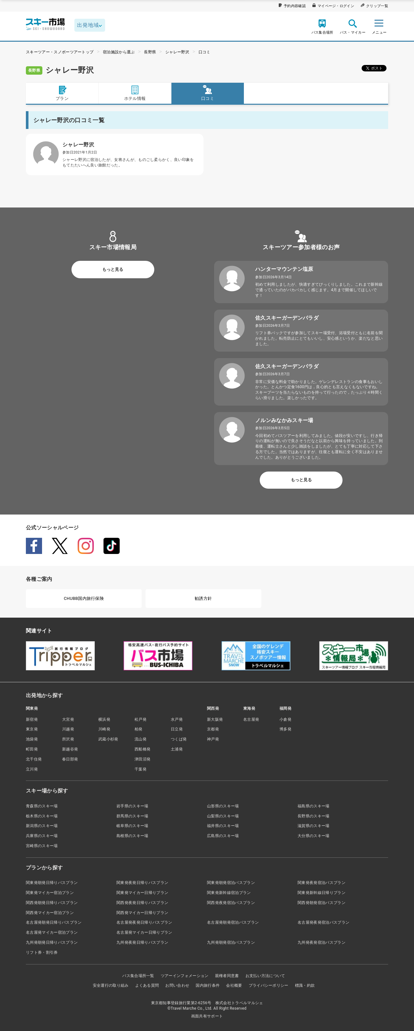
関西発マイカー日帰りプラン (142, 912)
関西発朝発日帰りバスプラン (52, 902)
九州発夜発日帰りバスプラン (142, 942)
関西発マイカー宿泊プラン (50, 912)
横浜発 (104, 719)
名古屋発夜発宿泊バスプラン (323, 922)
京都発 (213, 729)
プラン (62, 93)
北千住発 (34, 759)
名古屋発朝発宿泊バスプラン (233, 922)
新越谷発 (70, 749)
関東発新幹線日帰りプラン (321, 892)
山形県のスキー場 (223, 806)
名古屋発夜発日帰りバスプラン (144, 922)
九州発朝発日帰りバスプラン (52, 942)
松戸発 (141, 719)
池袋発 (32, 739)
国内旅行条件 (208, 985)
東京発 (32, 729)
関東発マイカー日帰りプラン (142, 892)
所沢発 (68, 739)
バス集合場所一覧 (138, 975)
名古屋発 (251, 719)
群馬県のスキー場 (132, 816)
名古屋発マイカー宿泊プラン (52, 932)
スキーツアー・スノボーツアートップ (59, 52)
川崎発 (104, 729)
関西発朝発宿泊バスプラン (321, 902)
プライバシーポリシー (269, 985)
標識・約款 (305, 985)
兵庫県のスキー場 (42, 836)
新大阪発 (215, 719)
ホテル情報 (135, 93)
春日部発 (70, 759)
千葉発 (141, 769)
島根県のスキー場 (132, 836)
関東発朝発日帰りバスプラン (52, 882)
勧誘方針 (203, 598)
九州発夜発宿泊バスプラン (321, 942)
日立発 (177, 729)
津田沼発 (142, 759)
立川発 (32, 769)
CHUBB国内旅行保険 (84, 598)
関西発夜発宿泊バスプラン (231, 902)
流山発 (141, 739)
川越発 (68, 729)
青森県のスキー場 (42, 806)
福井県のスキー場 (223, 826)
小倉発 (285, 719)
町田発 (32, 749)
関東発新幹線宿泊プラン (229, 892)
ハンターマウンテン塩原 (284, 269)
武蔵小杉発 (108, 739)
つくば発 (179, 739)
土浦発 (177, 749)
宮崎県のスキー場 (42, 846)
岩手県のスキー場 (132, 806)
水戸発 (177, 719)
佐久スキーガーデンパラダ (287, 318)
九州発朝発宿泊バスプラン (231, 942)
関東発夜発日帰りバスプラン (142, 882)
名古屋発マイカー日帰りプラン (144, 932)
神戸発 (213, 739)
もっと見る (112, 269)
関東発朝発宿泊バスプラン (231, 882)
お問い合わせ (177, 985)
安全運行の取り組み (111, 985)
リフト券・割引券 (42, 952)
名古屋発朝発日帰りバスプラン (54, 922)
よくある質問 (147, 985)
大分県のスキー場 (314, 836)
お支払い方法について (265, 975)
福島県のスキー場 (314, 806)
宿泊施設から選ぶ (119, 52)
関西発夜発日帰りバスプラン (142, 902)
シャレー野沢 (177, 52)
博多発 (285, 729)
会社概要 (234, 985)
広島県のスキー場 (223, 836)
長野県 (150, 52)
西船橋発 (142, 749)
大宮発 (68, 719)
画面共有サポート (207, 1016)
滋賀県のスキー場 (314, 826)
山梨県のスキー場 (223, 816)
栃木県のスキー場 (42, 816)
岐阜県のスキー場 (132, 826)
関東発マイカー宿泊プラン (50, 892)
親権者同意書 (227, 975)
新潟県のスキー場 (42, 826)
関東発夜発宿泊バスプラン (321, 882)
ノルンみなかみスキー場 (284, 420)
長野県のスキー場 (314, 816)
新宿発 (32, 719)
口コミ (205, 52)
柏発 (139, 729)
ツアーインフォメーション (185, 975)
